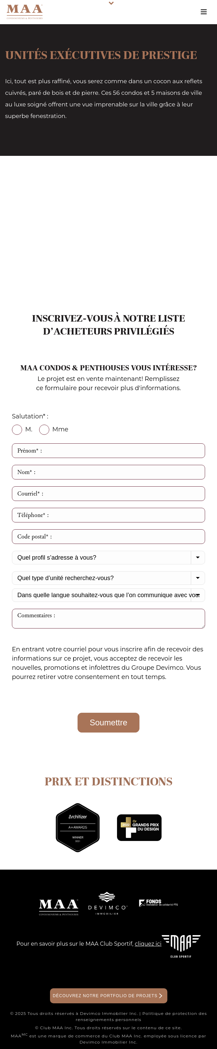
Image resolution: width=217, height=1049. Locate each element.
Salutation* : (30, 416)
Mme (53, 430)
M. (22, 430)
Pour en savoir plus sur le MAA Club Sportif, (89, 944)
